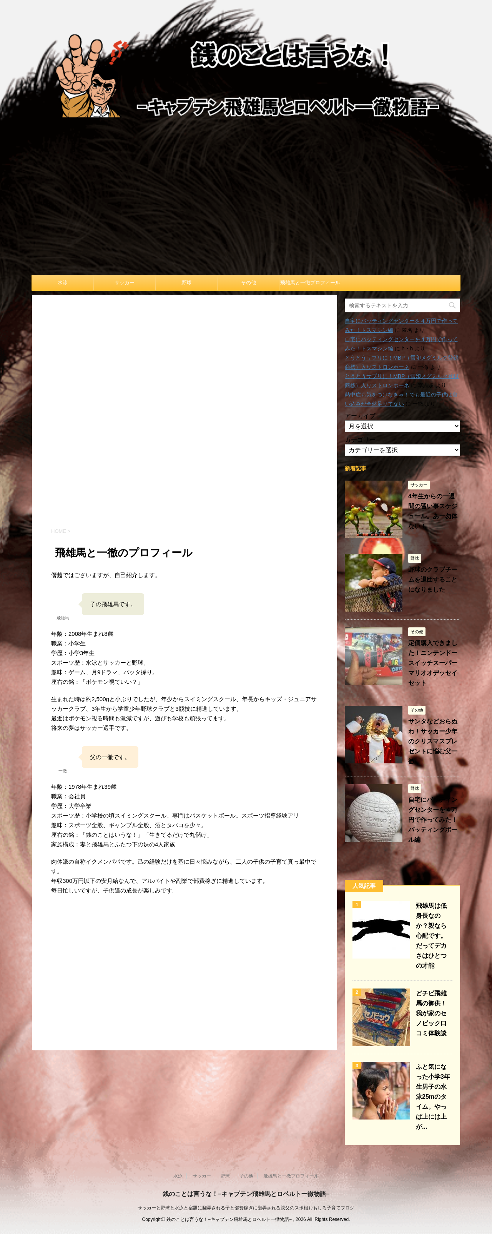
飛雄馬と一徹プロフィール (310, 282)
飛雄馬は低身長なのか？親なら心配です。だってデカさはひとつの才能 (431, 935)
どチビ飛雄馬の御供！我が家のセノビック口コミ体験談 (431, 1013)
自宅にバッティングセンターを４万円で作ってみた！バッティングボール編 (432, 819)
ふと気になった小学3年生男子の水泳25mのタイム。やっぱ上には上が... (433, 1096)
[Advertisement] (246, 217)
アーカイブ (360, 416)
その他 (248, 282)
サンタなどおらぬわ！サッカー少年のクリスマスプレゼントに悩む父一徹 (432, 741)
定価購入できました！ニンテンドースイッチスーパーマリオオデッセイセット (432, 663)
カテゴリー (360, 439)
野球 (186, 282)
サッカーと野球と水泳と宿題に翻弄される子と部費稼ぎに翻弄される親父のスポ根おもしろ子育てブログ (246, 1208)
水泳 (63, 282)
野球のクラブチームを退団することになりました (432, 579)
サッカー (125, 282)
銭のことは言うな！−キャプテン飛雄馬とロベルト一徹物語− (246, 1194)
